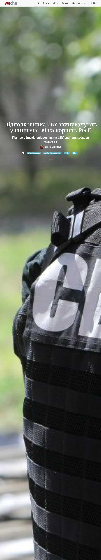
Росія (67, 153)
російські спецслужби (52, 153)
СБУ (74, 153)
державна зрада (34, 153)
